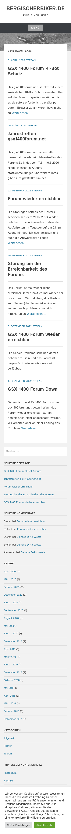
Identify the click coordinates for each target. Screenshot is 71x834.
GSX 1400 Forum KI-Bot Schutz (33, 71)
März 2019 (10, 657)
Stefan (31, 60)
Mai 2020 (9, 626)
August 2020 (11, 618)
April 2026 (10, 572)
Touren (8, 754)
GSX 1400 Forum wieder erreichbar (34, 337)
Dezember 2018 (13, 672)
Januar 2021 (11, 603)
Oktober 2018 (12, 680)
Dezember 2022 (13, 595)
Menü (35, 28)
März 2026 (10, 579)
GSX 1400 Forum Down (33, 389)
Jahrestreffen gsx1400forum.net (27, 137)
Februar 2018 (11, 711)
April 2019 (9, 649)
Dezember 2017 (13, 719)
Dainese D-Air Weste (29, 537)
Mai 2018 (9, 688)
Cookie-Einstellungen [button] (18, 825)
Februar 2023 (12, 587)
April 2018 (9, 696)
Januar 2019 (11, 665)
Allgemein (9, 738)
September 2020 (13, 610)
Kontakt (8, 781)
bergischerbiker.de (35, 9)
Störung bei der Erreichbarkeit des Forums (27, 269)
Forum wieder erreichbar (34, 199)
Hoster (8, 746)
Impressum (10, 773)
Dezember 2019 (13, 641)
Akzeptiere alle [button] (44, 825)
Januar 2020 (11, 634)
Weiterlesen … (22, 113)
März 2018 (10, 703)
